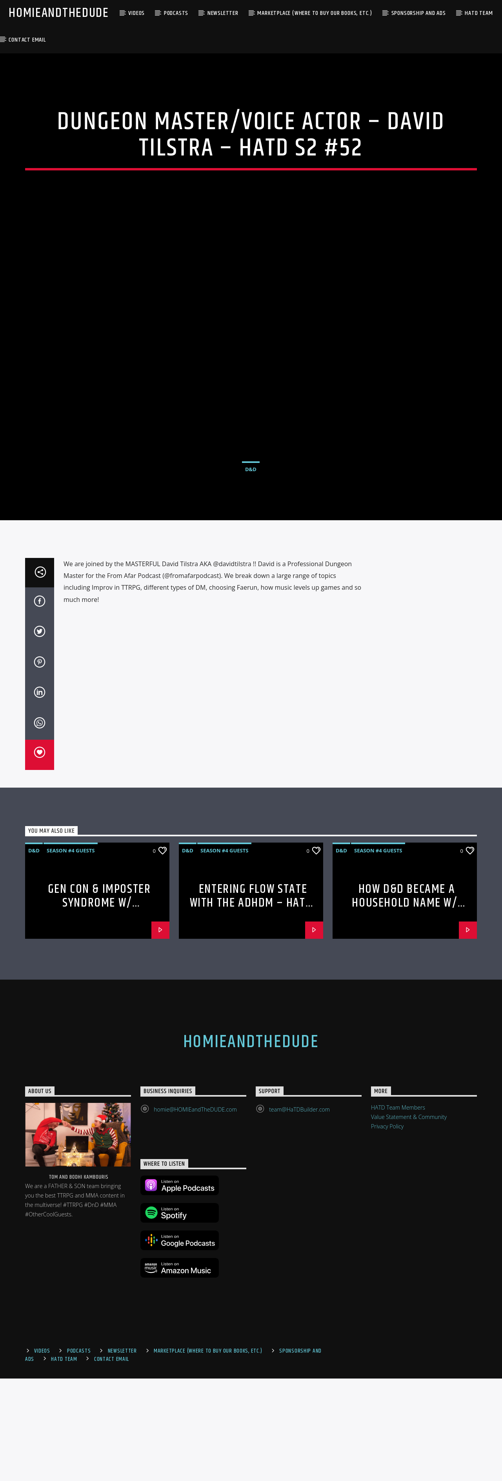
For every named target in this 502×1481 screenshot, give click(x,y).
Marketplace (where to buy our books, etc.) (314, 13)
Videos (136, 13)
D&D (250, 520)
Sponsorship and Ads (418, 13)
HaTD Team (479, 13)
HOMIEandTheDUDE (59, 13)
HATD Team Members (398, 1209)
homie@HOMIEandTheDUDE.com (195, 1211)
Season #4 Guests (71, 952)
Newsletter (222, 13)
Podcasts (176, 13)
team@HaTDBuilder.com (299, 1211)
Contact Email (27, 40)
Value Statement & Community (409, 1219)
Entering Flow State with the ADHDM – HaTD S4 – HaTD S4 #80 (251, 1005)
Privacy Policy (387, 1228)
